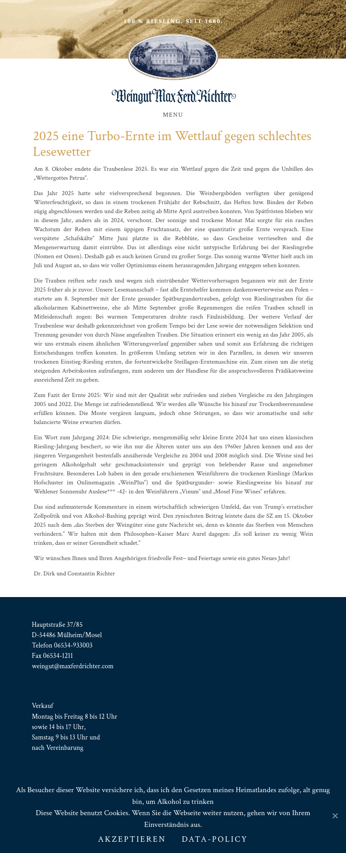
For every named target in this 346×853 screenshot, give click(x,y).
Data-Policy (215, 839)
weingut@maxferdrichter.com (73, 666)
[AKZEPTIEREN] (334, 815)
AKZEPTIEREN (132, 839)
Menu (173, 115)
